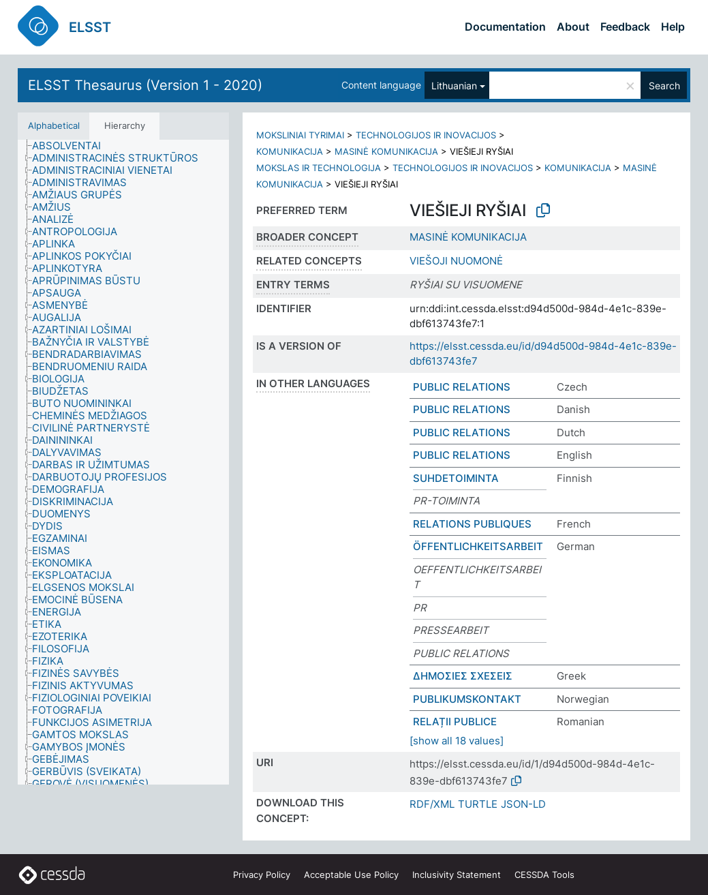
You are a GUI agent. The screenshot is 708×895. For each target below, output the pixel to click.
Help (673, 26)
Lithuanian (454, 85)
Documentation (505, 26)
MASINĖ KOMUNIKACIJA (386, 151)
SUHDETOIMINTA (456, 478)
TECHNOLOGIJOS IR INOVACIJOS (426, 135)
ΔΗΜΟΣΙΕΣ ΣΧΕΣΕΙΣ (462, 675)
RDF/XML (432, 804)
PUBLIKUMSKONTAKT (467, 699)
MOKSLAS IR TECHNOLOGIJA (318, 167)
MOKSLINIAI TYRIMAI (300, 135)
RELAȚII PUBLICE (455, 721)
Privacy (261, 874)
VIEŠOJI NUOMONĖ (456, 260)
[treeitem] (72, 146)
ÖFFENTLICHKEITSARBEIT (478, 546)
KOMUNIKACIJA (289, 151)
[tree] (123, 462)
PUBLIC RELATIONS (461, 386)
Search (664, 85)
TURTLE (477, 804)
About (573, 26)
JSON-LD (523, 804)
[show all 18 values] (457, 740)
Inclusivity (456, 874)
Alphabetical (54, 125)
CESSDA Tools (544, 874)
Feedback (625, 26)
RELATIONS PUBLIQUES (472, 523)
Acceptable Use (351, 874)
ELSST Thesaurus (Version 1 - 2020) (145, 85)
